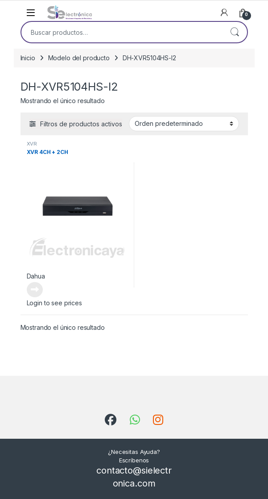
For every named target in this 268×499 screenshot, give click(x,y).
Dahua (36, 276)
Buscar (234, 32)
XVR (32, 144)
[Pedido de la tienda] (184, 123)
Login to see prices (54, 303)
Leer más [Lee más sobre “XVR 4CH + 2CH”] (35, 289)
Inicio (28, 58)
